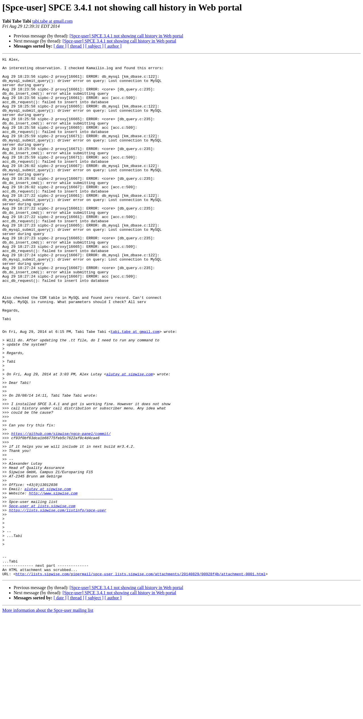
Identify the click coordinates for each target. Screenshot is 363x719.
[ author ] (113, 46)
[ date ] (60, 46)
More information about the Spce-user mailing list (47, 714)
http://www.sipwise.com (53, 580)
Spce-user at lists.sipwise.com (42, 596)
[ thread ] (75, 46)
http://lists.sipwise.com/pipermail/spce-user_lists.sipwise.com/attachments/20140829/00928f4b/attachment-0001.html (140, 677)
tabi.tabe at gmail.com (52, 21)
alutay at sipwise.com (129, 437)
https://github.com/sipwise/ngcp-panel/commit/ (61, 509)
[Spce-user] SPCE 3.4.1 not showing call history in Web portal (126, 35)
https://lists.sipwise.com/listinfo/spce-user (57, 601)
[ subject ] (94, 46)
